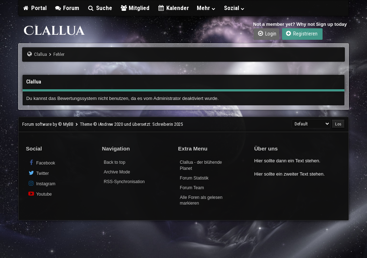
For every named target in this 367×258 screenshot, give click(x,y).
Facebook (41, 162)
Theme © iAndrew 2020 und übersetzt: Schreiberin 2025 (131, 124)
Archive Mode (117, 172)
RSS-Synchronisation (124, 181)
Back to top (114, 162)
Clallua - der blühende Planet (201, 165)
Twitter (38, 173)
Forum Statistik (194, 178)
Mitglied (135, 7)
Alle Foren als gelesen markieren (201, 200)
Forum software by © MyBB (48, 124)
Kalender (173, 7)
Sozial (234, 7)
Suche (99, 7)
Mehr (206, 7)
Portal (34, 7)
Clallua (40, 54)
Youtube (40, 194)
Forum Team (192, 187)
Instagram (41, 183)
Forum (67, 7)
